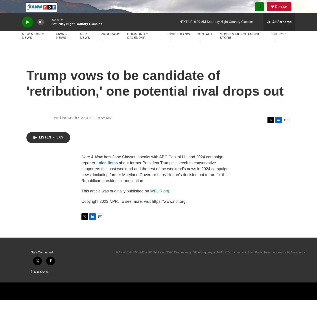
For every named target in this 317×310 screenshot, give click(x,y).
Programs (110, 44)
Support (280, 44)
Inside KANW (179, 44)
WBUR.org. (160, 201)
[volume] (40, 32)
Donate (284, 11)
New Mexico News (33, 45)
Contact (205, 44)
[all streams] (279, 32)
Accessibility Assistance (289, 262)
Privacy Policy (243, 262)
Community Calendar (137, 45)
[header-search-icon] (261, 11)
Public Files (263, 262)
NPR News (85, 45)
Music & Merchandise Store (240, 45)
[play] (27, 32)
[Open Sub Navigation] (104, 51)
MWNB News (61, 45)
